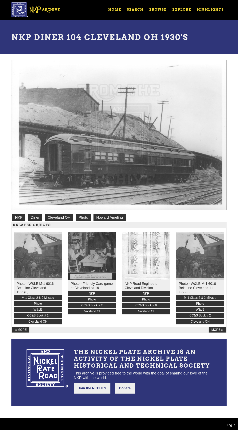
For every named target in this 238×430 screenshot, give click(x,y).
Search (135, 9)
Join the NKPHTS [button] (92, 388)
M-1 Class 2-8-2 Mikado (38, 297)
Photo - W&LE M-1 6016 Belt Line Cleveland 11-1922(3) (35, 288)
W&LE (38, 309)
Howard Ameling (109, 217)
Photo (83, 217)
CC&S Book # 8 (146, 305)
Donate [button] (125, 388)
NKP (18, 217)
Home (114, 9)
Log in (231, 425)
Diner (35, 217)
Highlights (210, 9)
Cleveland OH (59, 217)
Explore (181, 9)
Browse (158, 9)
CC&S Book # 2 (38, 315)
